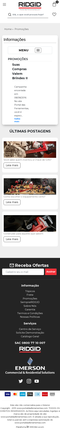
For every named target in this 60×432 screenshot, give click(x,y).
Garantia (30, 309)
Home (8, 29)
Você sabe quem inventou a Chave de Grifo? (28, 159)
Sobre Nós (30, 305)
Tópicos (30, 291)
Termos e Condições (30, 313)
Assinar (50, 271)
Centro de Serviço (30, 329)
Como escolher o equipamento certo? (24, 196)
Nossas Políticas (30, 316)
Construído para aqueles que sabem (23, 233)
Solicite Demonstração (30, 332)
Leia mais (12, 165)
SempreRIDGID (30, 302)
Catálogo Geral (30, 336)
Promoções (21, 29)
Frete (30, 294)
